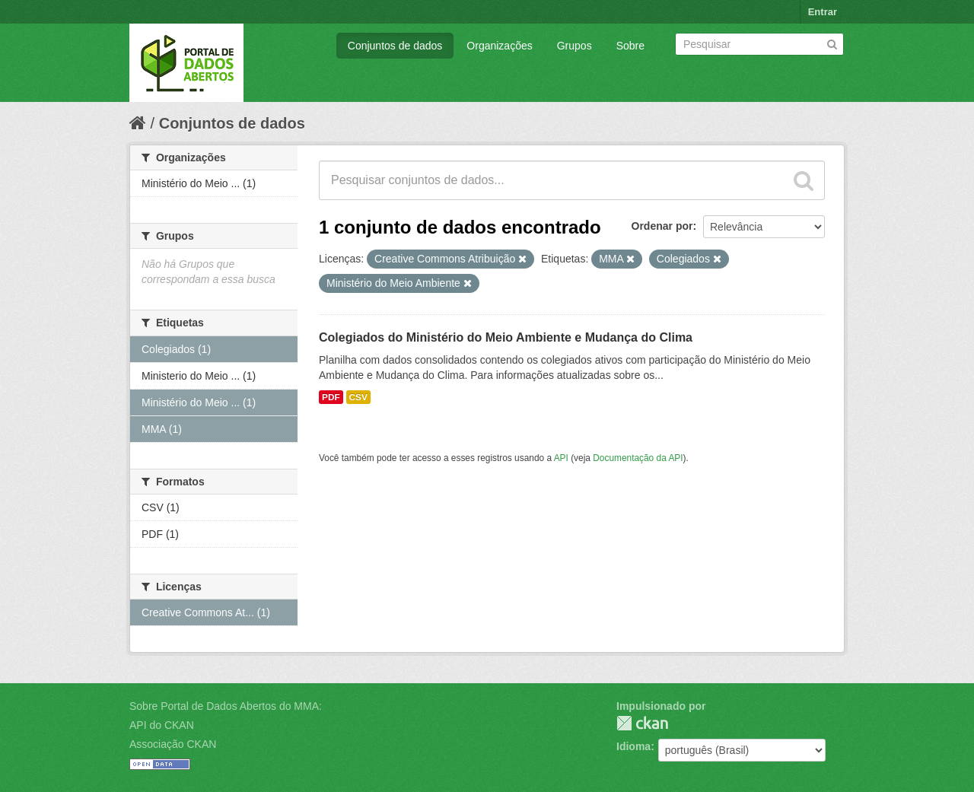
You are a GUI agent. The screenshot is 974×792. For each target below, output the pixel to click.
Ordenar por (662, 226)
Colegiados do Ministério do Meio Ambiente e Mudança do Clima (505, 337)
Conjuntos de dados (395, 46)
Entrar (822, 11)
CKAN (642, 723)
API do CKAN (161, 725)
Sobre (630, 46)
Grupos (574, 46)
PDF (331, 397)
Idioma (633, 746)
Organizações (499, 46)
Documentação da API (638, 458)
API (561, 458)
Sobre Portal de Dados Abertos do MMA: (225, 706)
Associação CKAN (172, 744)
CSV (358, 397)
